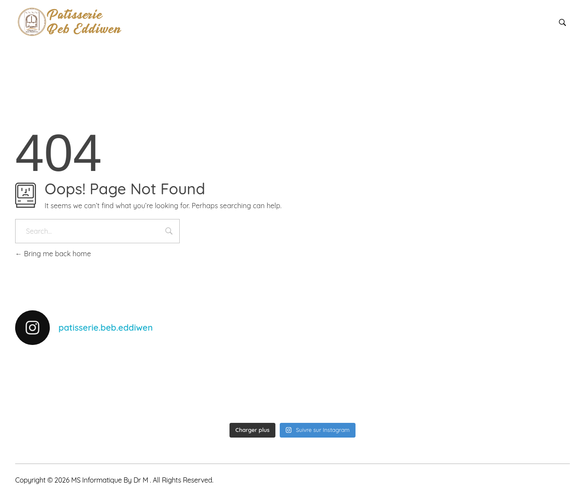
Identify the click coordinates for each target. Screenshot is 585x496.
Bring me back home (53, 253)
